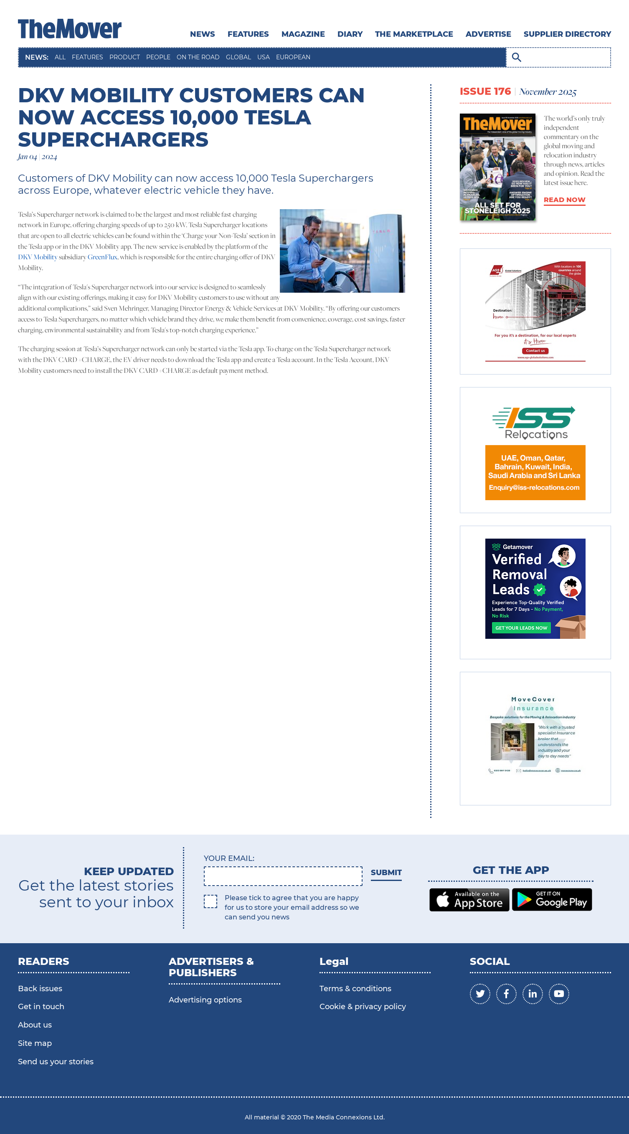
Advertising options (205, 1000)
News (202, 34)
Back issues (40, 988)
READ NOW (565, 200)
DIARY (350, 34)
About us (35, 1025)
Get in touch (41, 1006)
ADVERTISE (488, 34)
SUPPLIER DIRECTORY (567, 34)
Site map (35, 1043)
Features (248, 34)
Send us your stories (56, 1061)
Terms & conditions (355, 988)
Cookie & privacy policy (363, 1006)
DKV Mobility (38, 257)
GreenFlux (102, 257)
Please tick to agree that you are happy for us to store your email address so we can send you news (292, 907)
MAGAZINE (303, 34)
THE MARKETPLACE (414, 34)
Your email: (229, 858)
